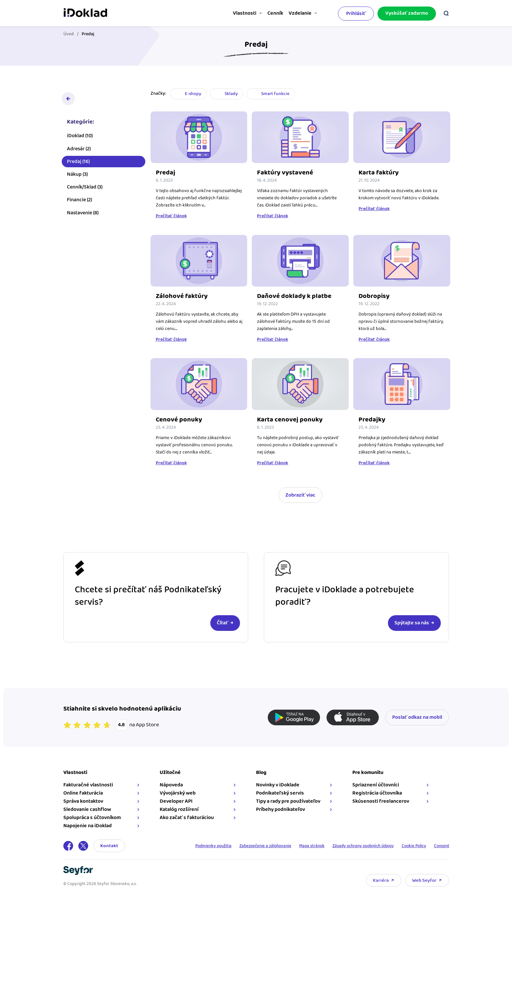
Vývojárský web (178, 793)
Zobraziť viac (300, 495)
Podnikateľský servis (280, 793)
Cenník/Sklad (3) (85, 190)
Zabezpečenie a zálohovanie (250, 845)
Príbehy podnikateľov (280, 809)
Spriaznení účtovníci (375, 785)
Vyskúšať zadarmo (406, 12)
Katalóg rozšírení (179, 809)
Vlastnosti (229, 13)
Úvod (68, 34)
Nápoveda (171, 785)
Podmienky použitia (193, 845)
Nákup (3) (77, 177)
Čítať (222, 623)
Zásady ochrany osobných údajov (355, 845)
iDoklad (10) (80, 139)
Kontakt (109, 845)
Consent (441, 845)
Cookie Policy (410, 845)
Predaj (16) (78, 164)
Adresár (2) (79, 152)
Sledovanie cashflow (87, 809)
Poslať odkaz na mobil (417, 717)
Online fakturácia (83, 793)
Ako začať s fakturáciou (187, 818)
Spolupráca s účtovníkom (92, 818)
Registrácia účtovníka (377, 793)
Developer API (176, 801)
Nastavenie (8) (83, 216)
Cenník (266, 13)
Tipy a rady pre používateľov (288, 801)
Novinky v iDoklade (277, 785)
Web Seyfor (424, 880)
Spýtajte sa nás (411, 623)
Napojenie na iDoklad (87, 826)
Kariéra (381, 880)
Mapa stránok (300, 845)
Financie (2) (79, 203)
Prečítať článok (171, 216)
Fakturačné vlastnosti (88, 785)
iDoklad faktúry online (85, 12)
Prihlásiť (356, 12)
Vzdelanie (297, 13)
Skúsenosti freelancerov (380, 801)
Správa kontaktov (83, 801)
